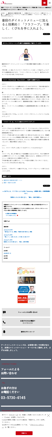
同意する (24, 433)
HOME (3, 13)
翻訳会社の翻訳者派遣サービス (13, 180)
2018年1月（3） (8, 253)
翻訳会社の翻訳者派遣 (14, 13)
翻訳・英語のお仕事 (10, 183)
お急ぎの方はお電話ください (13, 393)
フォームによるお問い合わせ (10, 371)
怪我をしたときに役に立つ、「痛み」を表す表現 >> (26, 197)
